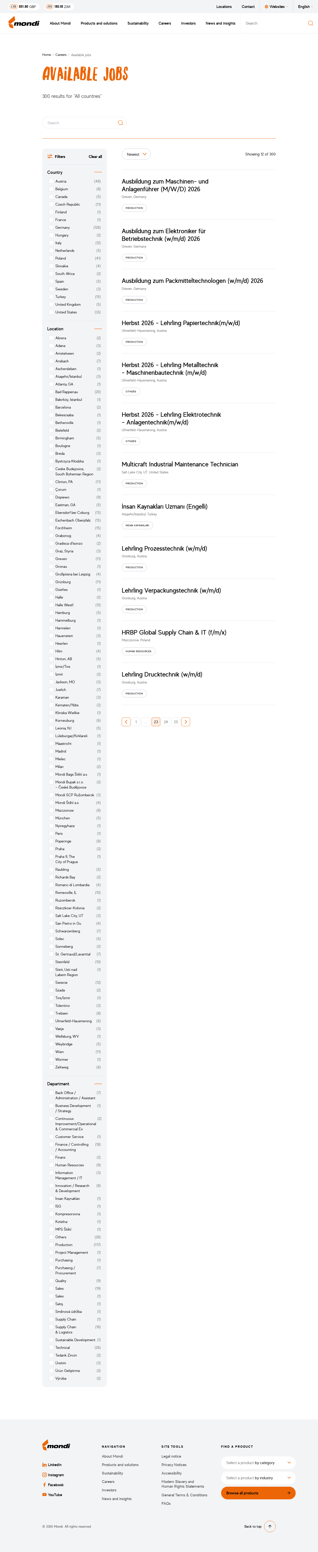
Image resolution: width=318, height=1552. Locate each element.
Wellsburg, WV (64, 1036)
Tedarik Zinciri (63, 1355)
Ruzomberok (62, 900)
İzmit (56, 674)
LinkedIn (52, 1464)
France (57, 219)
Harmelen (60, 628)
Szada (57, 990)
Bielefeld (59, 430)
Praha (56, 848)
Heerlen (58, 643)
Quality (57, 1280)
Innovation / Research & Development (69, 1188)
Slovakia (58, 266)
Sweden (58, 289)
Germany (59, 227)
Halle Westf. (61, 605)
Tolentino (59, 1005)
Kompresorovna (64, 1213)
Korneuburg (61, 720)
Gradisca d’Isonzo (65, 543)
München (59, 818)
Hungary (59, 235)
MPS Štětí (60, 1229)
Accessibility (171, 1473)
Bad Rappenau (63, 391)
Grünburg (60, 581)
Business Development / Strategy (70, 1108)
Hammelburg (62, 620)
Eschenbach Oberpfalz (70, 520)
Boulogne (59, 445)
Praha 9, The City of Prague (63, 859)
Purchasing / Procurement (62, 1270)
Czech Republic (64, 204)
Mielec (57, 759)
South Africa (62, 273)
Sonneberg (61, 946)
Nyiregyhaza (62, 825)
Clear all (95, 156)
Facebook (53, 1484)
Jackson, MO (62, 682)
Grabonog (60, 535)
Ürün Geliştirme (64, 1370)
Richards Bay (62, 877)
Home (46, 54)
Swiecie (58, 982)
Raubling (59, 869)
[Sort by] (136, 154)
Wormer (58, 1059)
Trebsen (58, 1013)
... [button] (146, 721)
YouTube (52, 1494)
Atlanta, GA (61, 384)
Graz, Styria (61, 551)
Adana (57, 345)
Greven (58, 558)
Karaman (59, 697)
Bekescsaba (61, 415)
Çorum (57, 489)
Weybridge (61, 1044)
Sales (56, 1288)
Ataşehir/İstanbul (65, 376)
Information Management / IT (65, 1175)
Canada (58, 196)
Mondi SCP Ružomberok (71, 795)
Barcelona (60, 407)
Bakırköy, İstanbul (65, 399)
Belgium (58, 189)
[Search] (311, 23)
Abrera (57, 338)
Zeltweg (58, 1067)
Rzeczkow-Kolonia (66, 908)
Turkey (57, 296)
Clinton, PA (61, 481)
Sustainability (138, 23)
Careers (165, 23)
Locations (224, 6)
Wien (56, 1051)
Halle (56, 597)
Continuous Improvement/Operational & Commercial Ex (72, 1123)
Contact (248, 6)
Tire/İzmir (59, 997)
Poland (57, 258)
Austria (57, 181)
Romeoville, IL (63, 892)
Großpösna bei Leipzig (69, 574)
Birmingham (61, 438)
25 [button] (176, 721)
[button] (126, 722)
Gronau (58, 566)
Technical (59, 1347)
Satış (56, 1303)
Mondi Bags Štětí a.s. (68, 774)
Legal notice (171, 1456)
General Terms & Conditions (184, 1495)
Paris (56, 833)
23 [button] (156, 721)
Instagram (53, 1474)
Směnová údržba (65, 1311)
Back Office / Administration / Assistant (72, 1095)
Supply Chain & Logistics (62, 1329)
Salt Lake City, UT (66, 915)
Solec (56, 938)
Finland (58, 212)
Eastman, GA (62, 504)
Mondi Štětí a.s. (64, 802)
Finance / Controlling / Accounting (68, 1147)
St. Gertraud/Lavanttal (69, 954)
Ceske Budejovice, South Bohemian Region (71, 471)
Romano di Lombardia (69, 884)
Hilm (55, 651)
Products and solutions (99, 23)
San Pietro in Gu (65, 923)
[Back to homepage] (24, 23)
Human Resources (66, 1165)
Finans (57, 1157)
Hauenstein (61, 635)
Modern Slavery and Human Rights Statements (182, 1484)
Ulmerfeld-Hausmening (70, 1021)
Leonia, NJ (60, 728)
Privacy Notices (174, 1464)
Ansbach (59, 361)
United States (63, 312)
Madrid (57, 751)
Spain (56, 281)
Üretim (57, 1363)
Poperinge (60, 841)
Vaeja (56, 1028)
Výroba (57, 1378)
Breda (57, 453)
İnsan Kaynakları (64, 1198)
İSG (55, 1206)
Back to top (260, 1526)
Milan (56, 766)
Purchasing (61, 1260)
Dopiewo (59, 497)
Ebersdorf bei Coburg (69, 512)
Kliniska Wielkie (64, 712)
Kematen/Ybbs (64, 705)
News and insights (221, 23)
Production (61, 1244)
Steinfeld (59, 961)
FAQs (166, 1503)
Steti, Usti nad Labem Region (63, 972)
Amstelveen (61, 353)
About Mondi (60, 23)
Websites (276, 6)
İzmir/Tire (59, 666)
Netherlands (61, 250)
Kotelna (58, 1221)
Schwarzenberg (64, 931)
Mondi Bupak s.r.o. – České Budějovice (67, 785)
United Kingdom (65, 304)
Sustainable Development (72, 1339)
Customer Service (66, 1136)
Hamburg (59, 612)
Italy (55, 242)
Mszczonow (61, 810)
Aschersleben (63, 368)
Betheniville (61, 422)
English (305, 6)
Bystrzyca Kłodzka (66, 461)
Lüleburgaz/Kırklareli (68, 735)
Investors (188, 23)
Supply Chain (62, 1319)
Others (57, 1237)
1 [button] (136, 721)
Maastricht (60, 743)
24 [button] (166, 721)
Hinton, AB (60, 658)
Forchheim (60, 528)
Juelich (57, 689)
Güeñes (58, 589)
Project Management (68, 1252)
